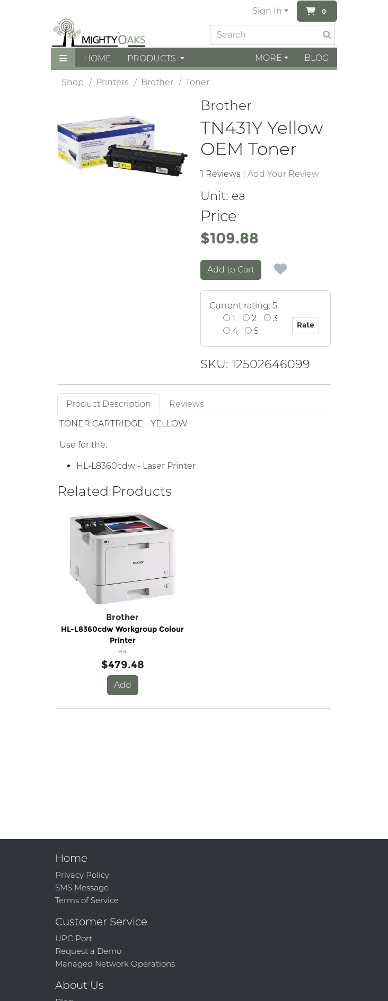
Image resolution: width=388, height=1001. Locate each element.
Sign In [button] (267, 11)
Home (97, 58)
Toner (197, 82)
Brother (157, 82)
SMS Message (82, 887)
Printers (112, 82)
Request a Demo (88, 951)
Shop (72, 82)
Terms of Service (87, 900)
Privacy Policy (82, 875)
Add (122, 685)
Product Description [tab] (108, 404)
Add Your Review (283, 174)
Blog (316, 58)
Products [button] (152, 58)
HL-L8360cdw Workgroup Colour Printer (122, 634)
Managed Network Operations (115, 964)
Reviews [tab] (186, 404)
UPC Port (73, 938)
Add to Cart (230, 270)
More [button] (268, 58)
